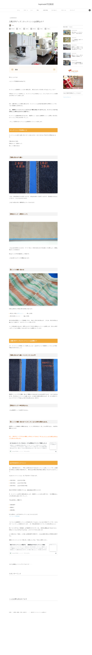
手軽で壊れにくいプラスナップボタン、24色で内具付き (77, 33)
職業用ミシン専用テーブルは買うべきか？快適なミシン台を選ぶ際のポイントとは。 (77, 48)
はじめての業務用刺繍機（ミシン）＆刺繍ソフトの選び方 (77, 63)
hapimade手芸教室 (46, 4)
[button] (54, 69)
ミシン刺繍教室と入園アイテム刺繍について (77, 40)
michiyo (13, 25)
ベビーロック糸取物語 (14, 516)
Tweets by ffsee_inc (67, 97)
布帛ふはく (20, 313)
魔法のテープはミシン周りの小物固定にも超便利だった (77, 56)
